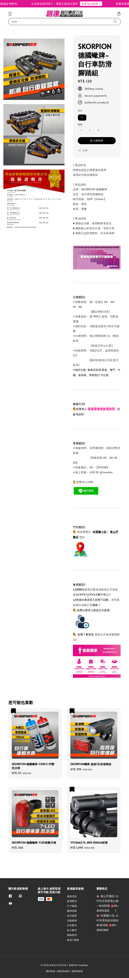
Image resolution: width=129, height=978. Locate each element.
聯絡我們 (72, 935)
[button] (10, 13)
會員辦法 (72, 901)
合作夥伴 (72, 925)
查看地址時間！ (96, 3)
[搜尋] (115, 21)
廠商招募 (72, 910)
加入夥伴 (72, 930)
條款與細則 (63, 971)
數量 (80, 124)
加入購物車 (96, 140)
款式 (80, 110)
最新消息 (72, 896)
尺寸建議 (72, 905)
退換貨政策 (77, 971)
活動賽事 (72, 920)
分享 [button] (83, 150)
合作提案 (72, 915)
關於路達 (50, 971)
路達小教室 (73, 939)
